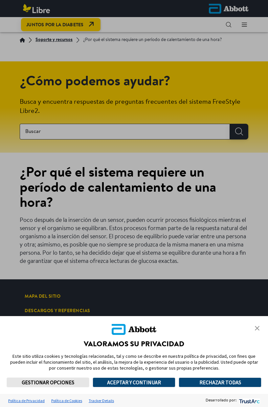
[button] (257, 328)
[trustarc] (248, 400)
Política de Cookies (66, 400)
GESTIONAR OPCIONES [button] (48, 382)
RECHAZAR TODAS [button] (220, 382)
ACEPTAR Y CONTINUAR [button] (134, 382)
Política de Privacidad (26, 400)
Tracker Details (101, 400)
